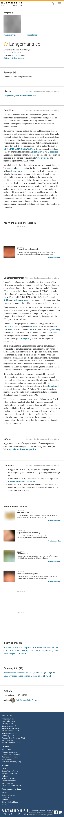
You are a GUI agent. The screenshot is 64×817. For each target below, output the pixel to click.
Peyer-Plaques (10, 653)
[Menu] (59, 4)
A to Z (12, 719)
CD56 (29, 149)
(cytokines (54, 329)
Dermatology (6, 726)
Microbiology (6, 733)
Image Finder (32, 35)
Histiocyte (40, 650)
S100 (6, 300)
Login (16, 771)
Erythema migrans (8, 795)
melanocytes (19, 300)
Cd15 (36, 673)
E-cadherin (53, 152)
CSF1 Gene (20, 650)
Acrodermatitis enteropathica (22, 449)
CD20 (11, 149)
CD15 (23, 149)
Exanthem (5, 797)
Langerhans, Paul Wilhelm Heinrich (20, 96)
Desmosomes (24, 676)
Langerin (25, 338)
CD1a (31, 329)
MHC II (11, 329)
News (4, 769)
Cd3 (53, 673)
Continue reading (54, 257)
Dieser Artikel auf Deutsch (14, 58)
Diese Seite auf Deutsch (11, 755)
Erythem (5, 793)
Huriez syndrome (52, 650)
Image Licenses (7, 783)
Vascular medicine (8, 743)
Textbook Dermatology (10, 752)
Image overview (10, 35)
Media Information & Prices (11, 786)
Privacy (45, 815)
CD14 (17, 149)
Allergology (6, 719)
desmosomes (16, 171)
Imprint (50, 815)
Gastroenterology (8, 728)
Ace (5, 647)
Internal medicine (8, 731)
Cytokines (13, 676)
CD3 (6, 149)
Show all (22, 653)
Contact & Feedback (9, 781)
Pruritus (5, 800)
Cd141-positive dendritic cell (45, 647)
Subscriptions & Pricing (10, 774)
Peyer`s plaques (42, 158)
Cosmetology (6, 721)
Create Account (7, 771)
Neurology (5, 736)
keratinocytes (38, 152)
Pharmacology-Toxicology (11, 738)
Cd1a (42, 673)
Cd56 (6, 676)
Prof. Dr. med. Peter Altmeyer (24, 700)
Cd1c (6, 650)
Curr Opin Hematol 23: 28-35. (21, 481)
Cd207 (12, 650)
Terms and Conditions (35, 815)
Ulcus (4, 804)
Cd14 (31, 673)
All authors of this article (12, 52)
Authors (5, 776)
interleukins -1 (52, 386)
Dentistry (5, 724)
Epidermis (30, 650)
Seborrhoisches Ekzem (10, 802)
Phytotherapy (7, 740)
